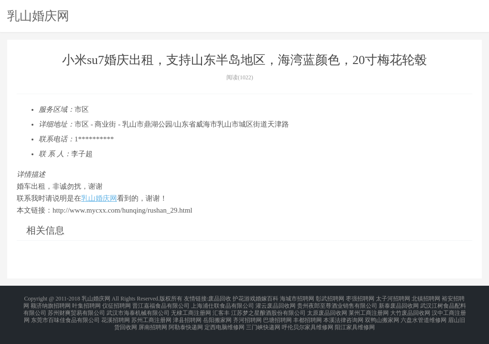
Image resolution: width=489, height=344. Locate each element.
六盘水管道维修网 (423, 315)
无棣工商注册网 (191, 309)
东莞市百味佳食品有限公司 (65, 315)
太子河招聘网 (393, 298)
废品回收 (219, 298)
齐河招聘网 (247, 315)
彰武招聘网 (330, 298)
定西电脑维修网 (224, 321)
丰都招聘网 (307, 315)
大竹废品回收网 (410, 309)
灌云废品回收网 (275, 304)
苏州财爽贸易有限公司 (76, 309)
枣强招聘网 (360, 298)
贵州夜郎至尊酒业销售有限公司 (337, 304)
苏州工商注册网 (151, 315)
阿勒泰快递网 (186, 321)
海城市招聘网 (297, 298)
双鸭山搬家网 (382, 315)
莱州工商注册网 (369, 309)
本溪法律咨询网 (343, 315)
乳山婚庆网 (38, 16)
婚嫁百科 (266, 298)
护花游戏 (244, 298)
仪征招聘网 (116, 304)
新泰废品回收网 (399, 304)
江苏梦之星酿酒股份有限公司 (268, 309)
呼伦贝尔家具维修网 (307, 321)
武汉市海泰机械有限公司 (138, 309)
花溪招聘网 (115, 315)
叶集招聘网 (86, 304)
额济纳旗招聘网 (51, 304)
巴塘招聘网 (277, 315)
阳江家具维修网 (355, 321)
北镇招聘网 (426, 298)
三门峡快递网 (263, 321)
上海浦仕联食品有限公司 (222, 304)
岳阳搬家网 (217, 315)
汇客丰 (221, 309)
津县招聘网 (187, 315)
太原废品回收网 (327, 309)
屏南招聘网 (152, 321)
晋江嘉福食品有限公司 (161, 304)
